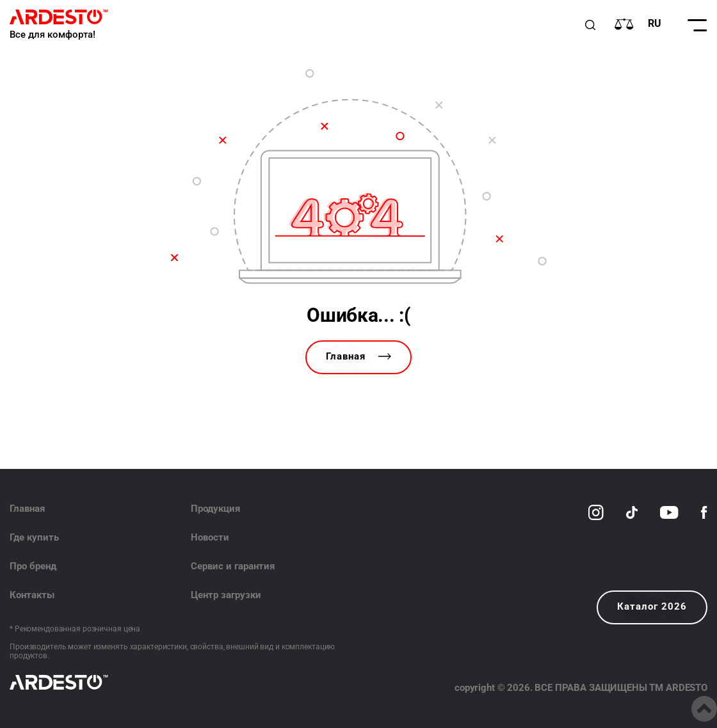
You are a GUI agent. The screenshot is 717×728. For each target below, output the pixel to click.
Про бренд (33, 566)
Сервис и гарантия (233, 566)
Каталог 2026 (652, 606)
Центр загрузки (226, 595)
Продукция (215, 508)
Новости (210, 537)
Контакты (32, 595)
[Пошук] (590, 25)
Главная (358, 356)
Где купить (34, 537)
